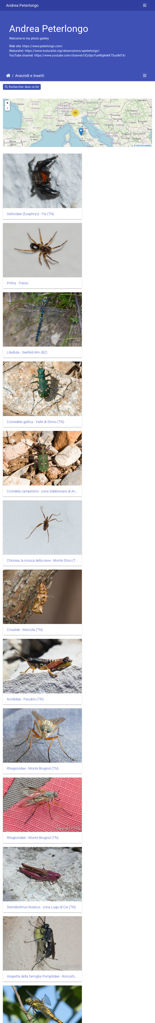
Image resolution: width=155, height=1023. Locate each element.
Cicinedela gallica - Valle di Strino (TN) (113, 273)
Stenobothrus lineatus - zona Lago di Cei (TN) (39, 530)
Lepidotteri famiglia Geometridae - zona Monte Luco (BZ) (116, 723)
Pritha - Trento (95, 209)
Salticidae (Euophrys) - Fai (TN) (30, 209)
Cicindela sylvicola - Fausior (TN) (31, 723)
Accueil (8, 76)
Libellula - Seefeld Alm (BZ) (27, 273)
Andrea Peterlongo (22, 5)
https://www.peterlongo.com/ (42, 46)
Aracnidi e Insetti (29, 75)
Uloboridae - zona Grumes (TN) (108, 852)
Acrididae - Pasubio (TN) (102, 402)
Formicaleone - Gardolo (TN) (28, 852)
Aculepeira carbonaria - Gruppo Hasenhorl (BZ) (116, 916)
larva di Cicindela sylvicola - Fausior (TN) (115, 659)
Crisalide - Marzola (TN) (25, 402)
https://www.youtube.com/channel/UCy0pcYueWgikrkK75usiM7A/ (80, 55)
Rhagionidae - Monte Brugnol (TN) (33, 466)
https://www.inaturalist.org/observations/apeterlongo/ (62, 51)
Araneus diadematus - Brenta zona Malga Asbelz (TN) (39, 659)
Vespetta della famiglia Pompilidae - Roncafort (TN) (116, 530)
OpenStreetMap (143, 145)
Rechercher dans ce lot (22, 87)
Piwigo (27, 1015)
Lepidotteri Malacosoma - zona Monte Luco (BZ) (39, 787)
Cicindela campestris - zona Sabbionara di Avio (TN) (39, 337)
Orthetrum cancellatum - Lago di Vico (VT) (39, 594)
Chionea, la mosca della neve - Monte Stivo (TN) (116, 337)
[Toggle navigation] (144, 5)
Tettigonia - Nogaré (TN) (102, 787)
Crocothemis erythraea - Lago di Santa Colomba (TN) (116, 594)
